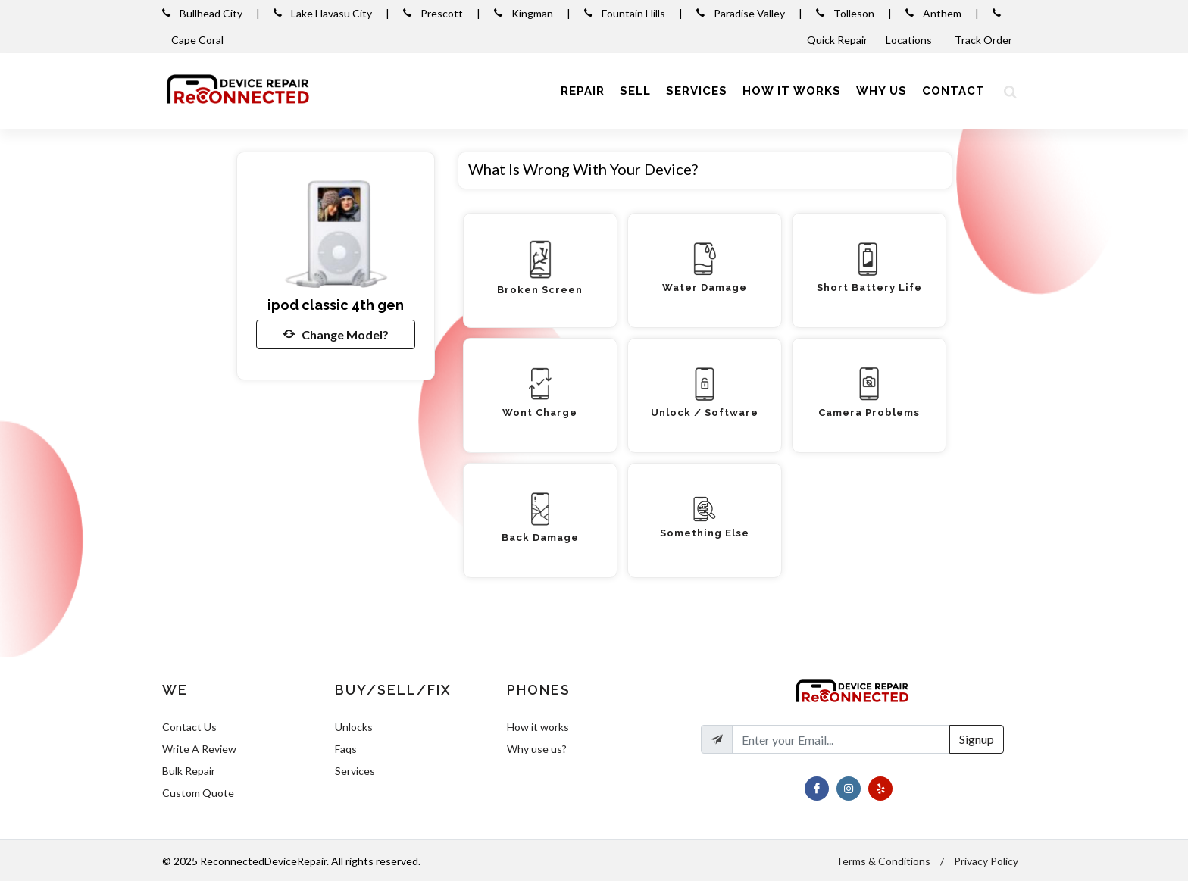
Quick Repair (837, 39)
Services (355, 770)
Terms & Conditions (883, 860)
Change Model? (336, 334)
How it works (538, 726)
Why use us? (537, 748)
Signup (976, 739)
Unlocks (354, 726)
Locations (910, 39)
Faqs (346, 748)
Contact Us (189, 726)
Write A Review (199, 748)
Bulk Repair (188, 770)
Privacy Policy (986, 860)
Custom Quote (198, 792)
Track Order (984, 39)
